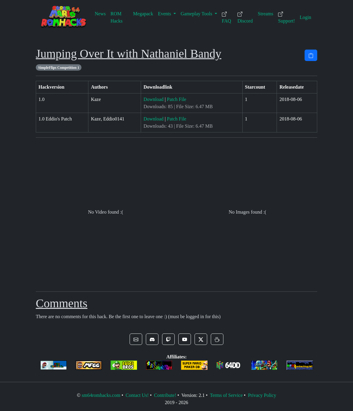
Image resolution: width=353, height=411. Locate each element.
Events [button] (165, 13)
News (100, 13)
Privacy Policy (262, 395)
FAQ (226, 17)
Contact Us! (137, 395)
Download (153, 99)
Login (305, 17)
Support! (286, 17)
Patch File (176, 99)
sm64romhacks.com (101, 395)
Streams (265, 13)
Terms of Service (226, 395)
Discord (245, 17)
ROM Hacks (116, 17)
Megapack (143, 13)
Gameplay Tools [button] (197, 13)
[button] (136, 339)
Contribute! (165, 395)
